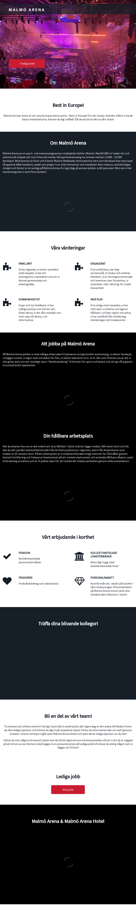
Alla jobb (68, 789)
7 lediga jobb (27, 63)
